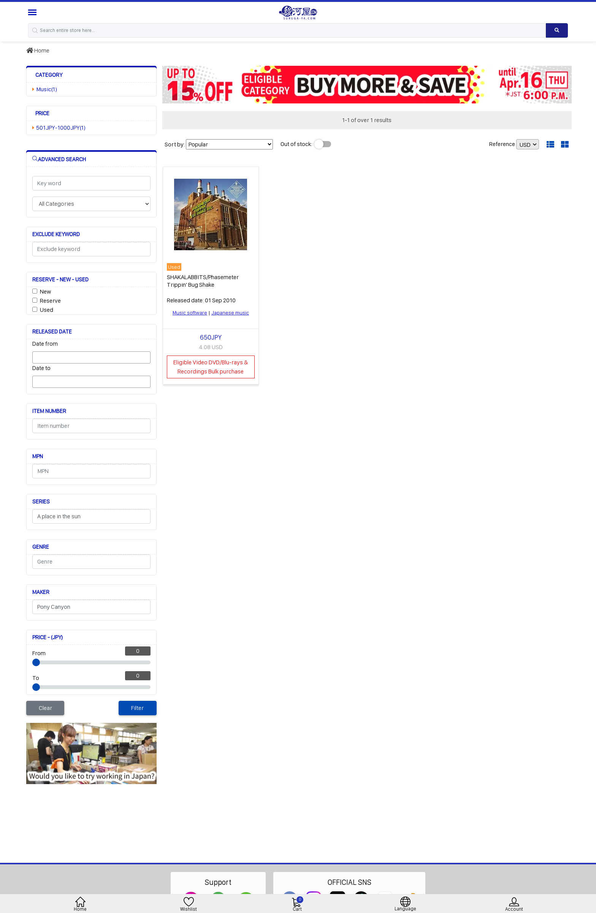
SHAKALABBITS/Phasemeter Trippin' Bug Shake (203, 280)
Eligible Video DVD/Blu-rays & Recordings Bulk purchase (210, 367)
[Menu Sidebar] (33, 12)
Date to (41, 368)
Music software (190, 313)
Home (37, 50)
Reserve (50, 300)
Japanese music (230, 313)
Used (46, 309)
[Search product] (557, 30)
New (45, 291)
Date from (45, 343)
